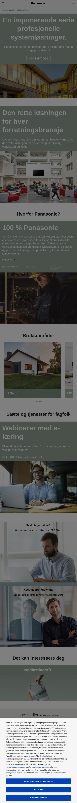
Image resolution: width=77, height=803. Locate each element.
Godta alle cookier (38, 798)
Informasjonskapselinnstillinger (38, 781)
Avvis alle (38, 789)
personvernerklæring (41, 767)
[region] (38, 760)
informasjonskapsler (16, 767)
